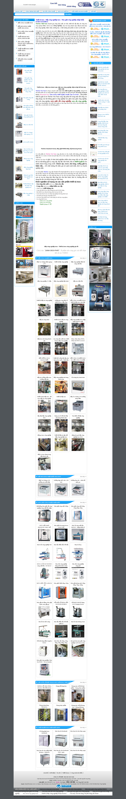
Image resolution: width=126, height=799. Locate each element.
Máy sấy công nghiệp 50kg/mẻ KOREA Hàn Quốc (61, 565)
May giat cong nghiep (19, 796)
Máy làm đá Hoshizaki (61, 731)
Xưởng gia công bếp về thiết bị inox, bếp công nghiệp (61, 302)
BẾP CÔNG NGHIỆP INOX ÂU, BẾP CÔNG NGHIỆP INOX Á (78, 359)
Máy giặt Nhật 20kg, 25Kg (61, 583)
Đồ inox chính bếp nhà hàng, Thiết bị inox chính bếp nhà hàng (104, 211)
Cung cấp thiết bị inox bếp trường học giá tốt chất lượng (50, 190)
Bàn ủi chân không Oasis (78, 621)
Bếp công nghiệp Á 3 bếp (44, 281)
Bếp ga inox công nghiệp (44, 435)
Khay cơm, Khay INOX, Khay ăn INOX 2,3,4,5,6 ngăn (78, 340)
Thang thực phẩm (61, 705)
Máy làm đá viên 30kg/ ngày (78, 750)
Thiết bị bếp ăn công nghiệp (44, 300)
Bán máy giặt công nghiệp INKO (95, 789)
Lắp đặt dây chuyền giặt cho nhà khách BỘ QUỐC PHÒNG (104, 83)
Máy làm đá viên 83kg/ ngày (78, 731)
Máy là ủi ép (78, 544)
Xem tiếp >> (83, 258)
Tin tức (58, 773)
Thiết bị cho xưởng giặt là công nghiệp (49, 789)
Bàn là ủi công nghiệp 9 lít (44, 544)
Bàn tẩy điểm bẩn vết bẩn (61, 544)
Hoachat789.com (56, 784)
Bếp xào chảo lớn (28, 124)
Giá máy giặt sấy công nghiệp (71, 789)
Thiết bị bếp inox (61, 396)
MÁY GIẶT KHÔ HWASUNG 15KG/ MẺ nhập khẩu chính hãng (44, 527)
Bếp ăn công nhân (44, 319)
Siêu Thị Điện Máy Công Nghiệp (98, 784)
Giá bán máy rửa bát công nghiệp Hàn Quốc (103, 160)
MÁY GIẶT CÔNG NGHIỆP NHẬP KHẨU (49, 502)
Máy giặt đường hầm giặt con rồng (26, 791)
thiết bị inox (50, 25)
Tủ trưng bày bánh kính (78, 377)
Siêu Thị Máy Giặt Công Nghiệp (68, 784)
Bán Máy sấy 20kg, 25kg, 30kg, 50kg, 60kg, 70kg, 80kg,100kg (61, 642)
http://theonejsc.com (46, 784)
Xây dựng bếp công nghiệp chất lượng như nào (103, 132)
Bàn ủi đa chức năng (44, 621)
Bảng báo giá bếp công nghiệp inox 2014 (28, 176)
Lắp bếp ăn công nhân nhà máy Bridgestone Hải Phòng (103, 76)
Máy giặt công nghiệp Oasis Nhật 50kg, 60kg (28, 89)
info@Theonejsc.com (30, 784)
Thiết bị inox (40, 188)
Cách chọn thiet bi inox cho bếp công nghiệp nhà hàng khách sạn (52, 193)
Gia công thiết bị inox (42, 199)
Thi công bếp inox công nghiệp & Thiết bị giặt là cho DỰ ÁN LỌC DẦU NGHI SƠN (103, 93)
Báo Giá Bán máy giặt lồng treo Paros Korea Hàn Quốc (28, 150)
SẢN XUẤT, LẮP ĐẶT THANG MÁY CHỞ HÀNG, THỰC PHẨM (25, 43)
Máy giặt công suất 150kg (61, 506)
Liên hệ (45, 773)
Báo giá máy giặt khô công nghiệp (78, 791)
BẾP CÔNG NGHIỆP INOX (25, 23)
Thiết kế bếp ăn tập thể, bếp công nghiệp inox (28, 185)
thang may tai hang (31, 796)
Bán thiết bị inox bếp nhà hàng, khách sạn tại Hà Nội (49, 192)
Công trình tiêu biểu (76, 773)
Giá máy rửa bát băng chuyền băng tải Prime (84, 793)
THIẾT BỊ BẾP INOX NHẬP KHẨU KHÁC (49, 727)
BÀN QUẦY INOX (28, 142)
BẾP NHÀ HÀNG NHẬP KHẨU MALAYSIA (49, 476)
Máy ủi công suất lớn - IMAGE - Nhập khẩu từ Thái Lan (78, 527)
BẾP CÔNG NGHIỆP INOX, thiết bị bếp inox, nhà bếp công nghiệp (78, 302)
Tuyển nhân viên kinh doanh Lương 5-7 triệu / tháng (104, 101)
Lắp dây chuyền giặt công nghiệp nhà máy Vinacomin (103, 69)
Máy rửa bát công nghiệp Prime (30, 793)
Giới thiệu (52, 773)
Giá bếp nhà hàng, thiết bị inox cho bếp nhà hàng (103, 218)
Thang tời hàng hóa (61, 686)
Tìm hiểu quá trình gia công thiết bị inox (46, 195)
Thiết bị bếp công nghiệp (61, 262)
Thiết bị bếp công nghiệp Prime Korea (54, 793)
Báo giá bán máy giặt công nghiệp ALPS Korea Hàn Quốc (78, 642)
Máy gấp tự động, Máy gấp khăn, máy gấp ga (28, 107)
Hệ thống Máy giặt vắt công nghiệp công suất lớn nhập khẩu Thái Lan (44, 508)
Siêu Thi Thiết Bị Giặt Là (83, 784)
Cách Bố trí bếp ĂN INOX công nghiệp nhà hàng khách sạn (103, 176)
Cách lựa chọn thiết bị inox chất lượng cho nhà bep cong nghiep (52, 197)
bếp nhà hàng (66, 25)
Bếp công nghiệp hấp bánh (61, 281)
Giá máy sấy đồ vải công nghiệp (52, 791)
